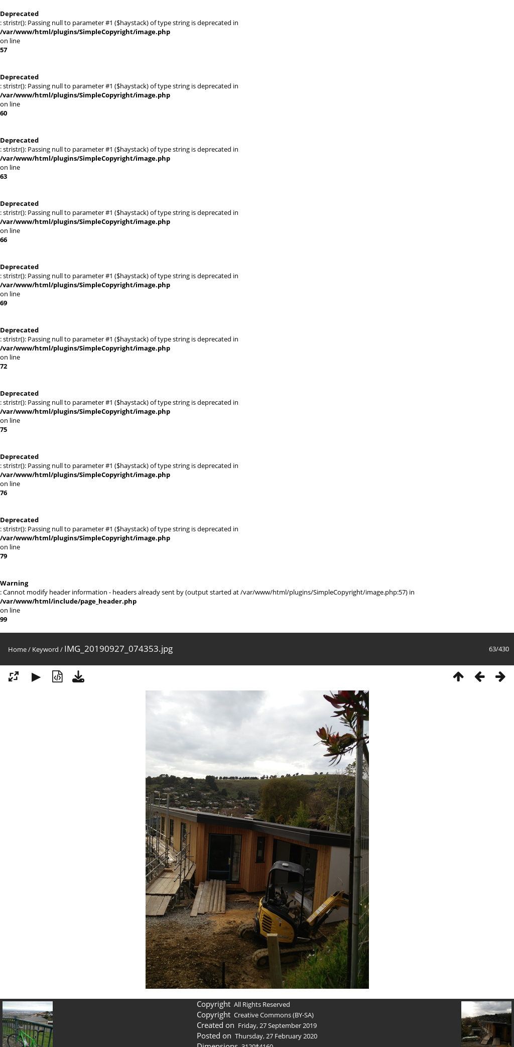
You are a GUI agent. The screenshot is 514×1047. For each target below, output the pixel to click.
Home (17, 649)
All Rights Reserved (262, 1004)
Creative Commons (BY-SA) (274, 1014)
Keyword (45, 649)
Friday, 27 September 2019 (277, 1025)
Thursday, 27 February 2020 (276, 1035)
